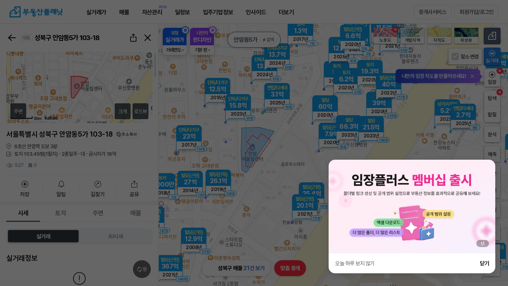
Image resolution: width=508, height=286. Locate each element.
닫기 (484, 263)
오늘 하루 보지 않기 (355, 263)
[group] (412, 206)
